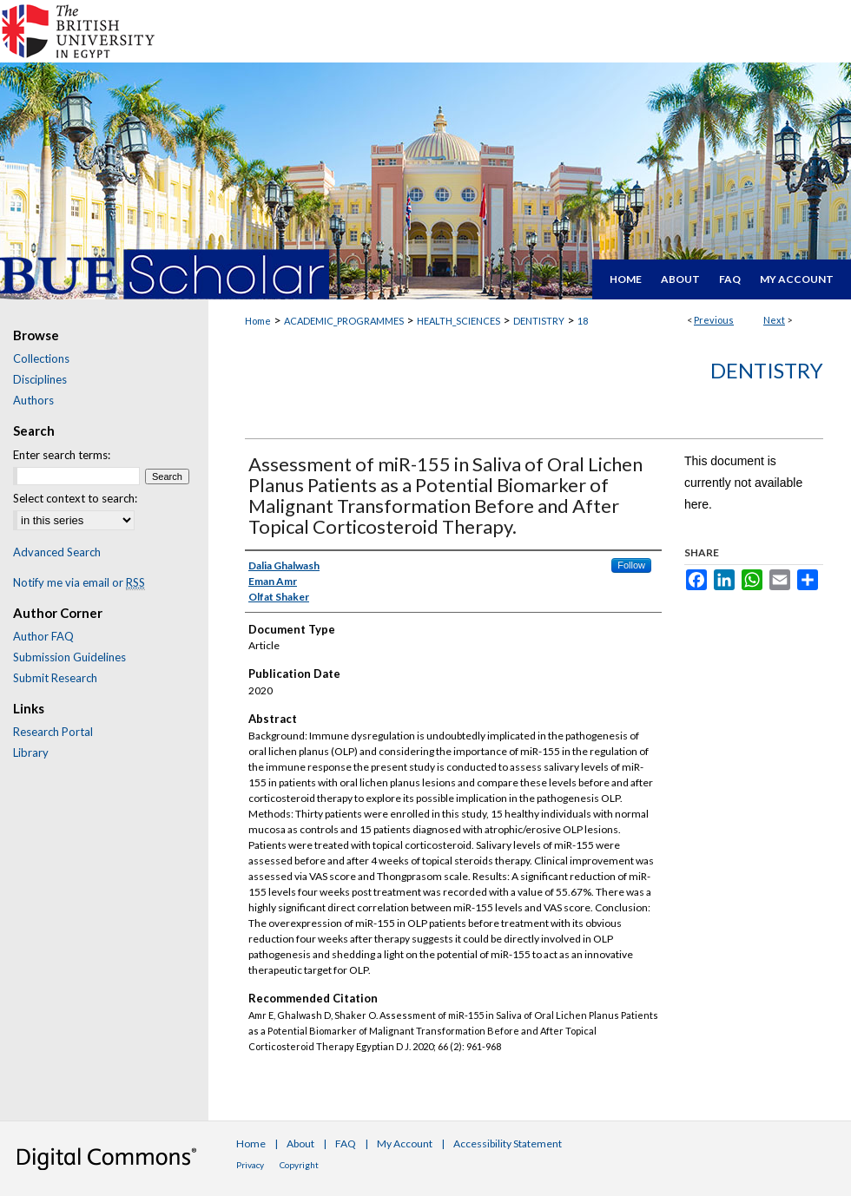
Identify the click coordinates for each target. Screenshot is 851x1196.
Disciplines (40, 379)
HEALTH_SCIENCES (458, 320)
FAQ (345, 1143)
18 (582, 320)
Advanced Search (57, 552)
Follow (631, 565)
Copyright (299, 1165)
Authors (33, 400)
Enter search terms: (61, 455)
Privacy (250, 1165)
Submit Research (55, 678)
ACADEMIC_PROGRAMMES (344, 320)
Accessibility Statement (507, 1143)
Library (31, 752)
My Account (404, 1143)
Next (774, 319)
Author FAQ (43, 636)
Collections (41, 358)
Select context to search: (75, 498)
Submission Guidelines (69, 657)
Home (258, 320)
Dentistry (766, 370)
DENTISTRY (538, 320)
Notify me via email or (79, 582)
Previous (714, 319)
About (300, 1143)
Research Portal (53, 732)
